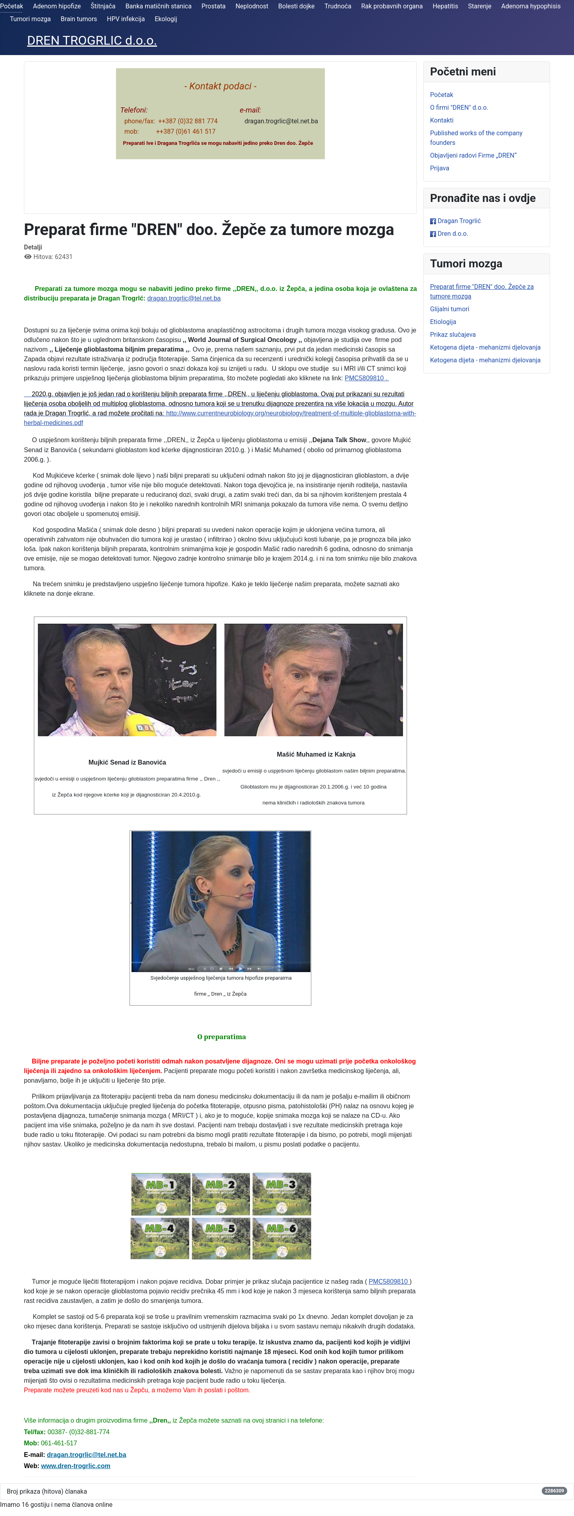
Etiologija (443, 322)
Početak (11, 6)
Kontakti (442, 120)
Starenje (479, 6)
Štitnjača (103, 6)
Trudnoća (337, 6)
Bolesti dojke (296, 6)
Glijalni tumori (449, 309)
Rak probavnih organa (392, 6)
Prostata (213, 6)
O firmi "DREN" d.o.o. (459, 107)
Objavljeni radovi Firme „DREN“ (473, 155)
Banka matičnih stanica (159, 6)
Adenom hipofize (57, 6)
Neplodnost (252, 6)
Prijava (439, 168)
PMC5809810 (389, 1281)
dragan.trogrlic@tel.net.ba (183, 298)
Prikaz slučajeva (453, 334)
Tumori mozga (30, 19)
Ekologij (166, 19)
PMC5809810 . (367, 378)
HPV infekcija (126, 19)
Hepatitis (445, 6)
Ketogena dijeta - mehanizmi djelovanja (485, 347)
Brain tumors (79, 19)
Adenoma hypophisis (530, 6)
